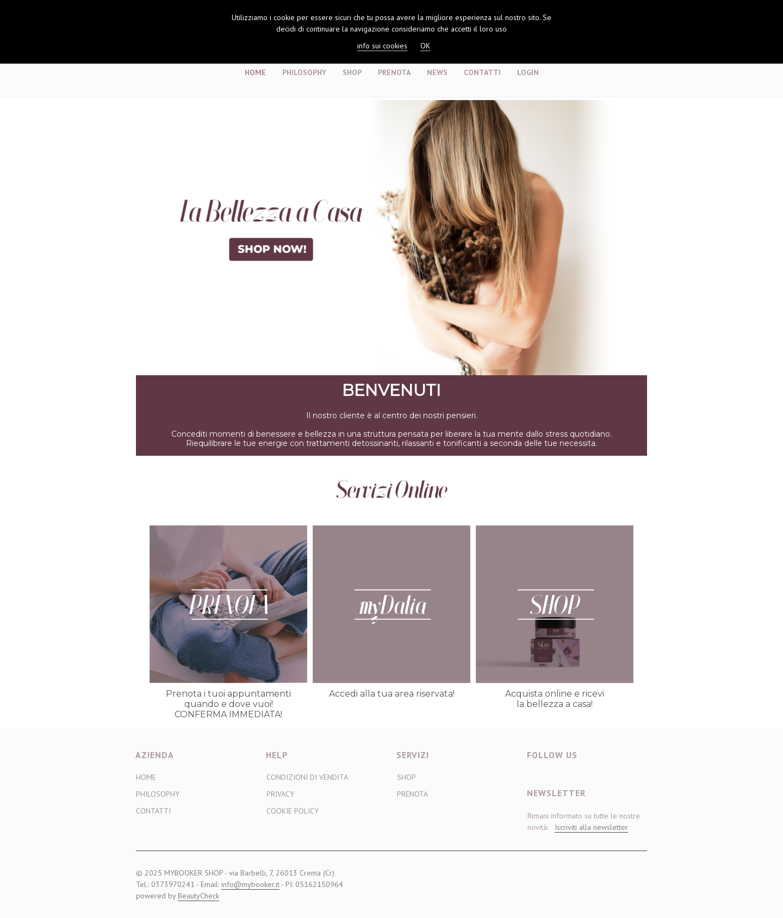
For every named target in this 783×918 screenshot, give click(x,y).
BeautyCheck (198, 896)
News (437, 72)
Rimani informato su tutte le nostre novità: (583, 822)
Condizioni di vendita (307, 777)
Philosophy (304, 72)
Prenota (394, 72)
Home (255, 72)
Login (528, 72)
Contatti (482, 72)
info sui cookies (382, 46)
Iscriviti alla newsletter (591, 827)
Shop (352, 72)
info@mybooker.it (250, 884)
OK (425, 46)
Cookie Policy (292, 811)
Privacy (280, 794)
